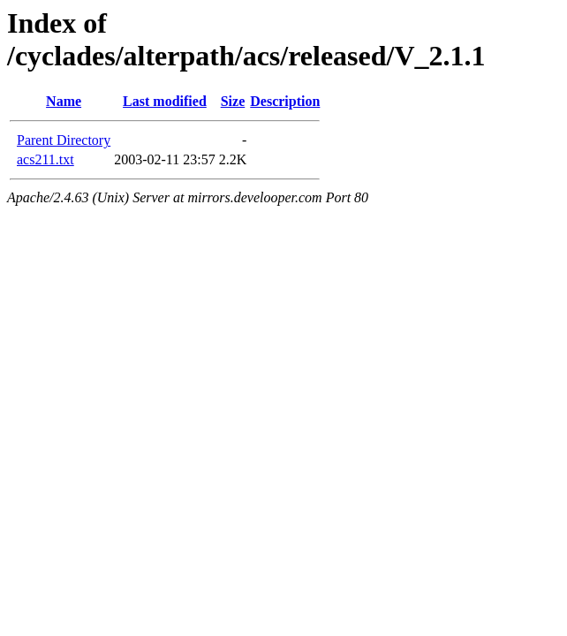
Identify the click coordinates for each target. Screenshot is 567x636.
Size (233, 101)
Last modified (165, 101)
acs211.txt (45, 159)
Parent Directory (63, 140)
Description (285, 101)
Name (63, 101)
